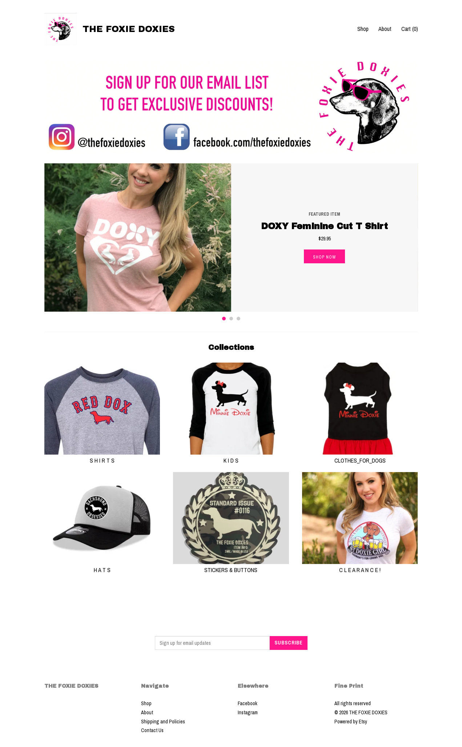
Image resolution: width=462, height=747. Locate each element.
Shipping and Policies (163, 721)
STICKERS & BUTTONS (231, 566)
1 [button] (224, 318)
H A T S (102, 566)
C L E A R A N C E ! (360, 566)
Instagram (248, 712)
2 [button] (231, 318)
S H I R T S (102, 456)
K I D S (231, 456)
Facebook (247, 703)
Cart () (409, 29)
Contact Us (152, 730)
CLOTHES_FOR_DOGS (360, 456)
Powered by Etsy (350, 721)
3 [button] (238, 318)
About (384, 29)
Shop (363, 29)
